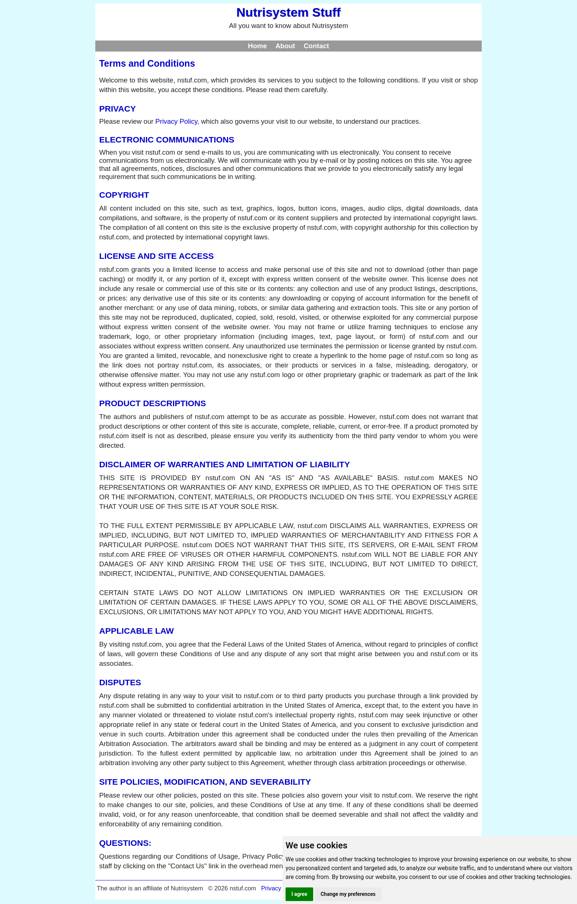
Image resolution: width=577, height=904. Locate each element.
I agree (299, 894)
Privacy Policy (176, 121)
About (285, 46)
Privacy (271, 888)
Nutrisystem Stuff (288, 12)
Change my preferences (348, 894)
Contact (316, 46)
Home (257, 46)
